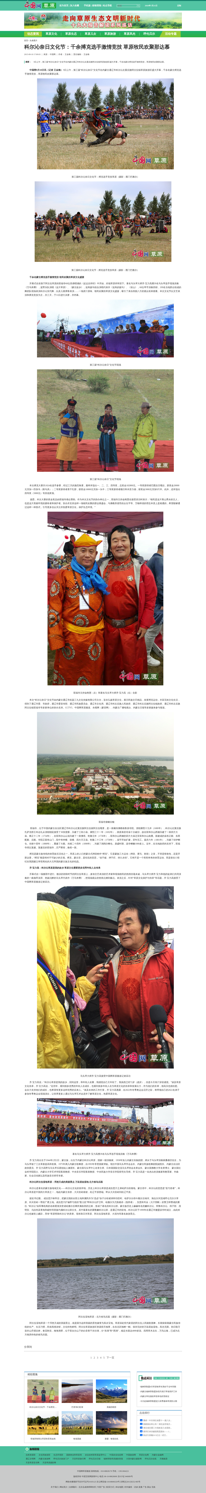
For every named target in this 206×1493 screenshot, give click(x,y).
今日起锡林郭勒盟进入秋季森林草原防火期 (158, 1401)
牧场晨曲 (77, 1439)
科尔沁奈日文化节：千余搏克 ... (42, 1407)
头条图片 (33, 40)
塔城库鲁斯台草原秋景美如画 (43, 1439)
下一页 (110, 1357)
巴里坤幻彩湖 (77, 1407)
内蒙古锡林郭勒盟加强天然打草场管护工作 (158, 1391)
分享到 (28, 1347)
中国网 (53, 54)
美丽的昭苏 (111, 1407)
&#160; (103, 19)
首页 (26, 40)
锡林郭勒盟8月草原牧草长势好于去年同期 (158, 1387)
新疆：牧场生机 (111, 1439)
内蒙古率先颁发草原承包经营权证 (154, 1396)
